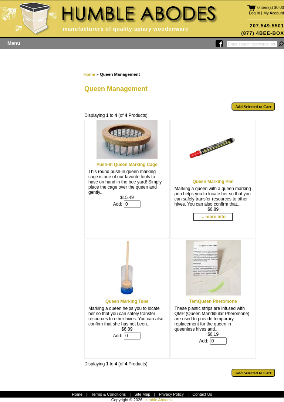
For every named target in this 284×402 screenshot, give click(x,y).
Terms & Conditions (108, 394)
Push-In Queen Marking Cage (127, 164)
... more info (213, 216)
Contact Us (202, 394)
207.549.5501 (267, 25)
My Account (273, 13)
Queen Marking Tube (127, 301)
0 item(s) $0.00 (270, 7)
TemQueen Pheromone (213, 301)
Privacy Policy (171, 394)
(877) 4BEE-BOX (262, 33)
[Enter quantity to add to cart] (132, 204)
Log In (254, 13)
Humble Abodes (157, 400)
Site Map (143, 394)
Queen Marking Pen (213, 181)
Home (89, 74)
